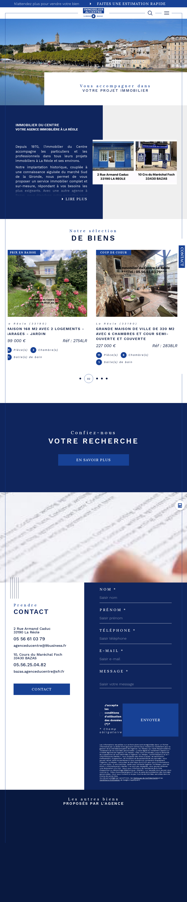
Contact (182, 256)
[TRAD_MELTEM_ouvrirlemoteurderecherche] (150, 13)
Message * (114, 671)
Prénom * (113, 610)
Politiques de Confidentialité (145, 778)
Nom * (108, 589)
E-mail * (112, 650)
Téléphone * (118, 630)
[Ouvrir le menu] (167, 13)
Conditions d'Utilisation (110, 780)
